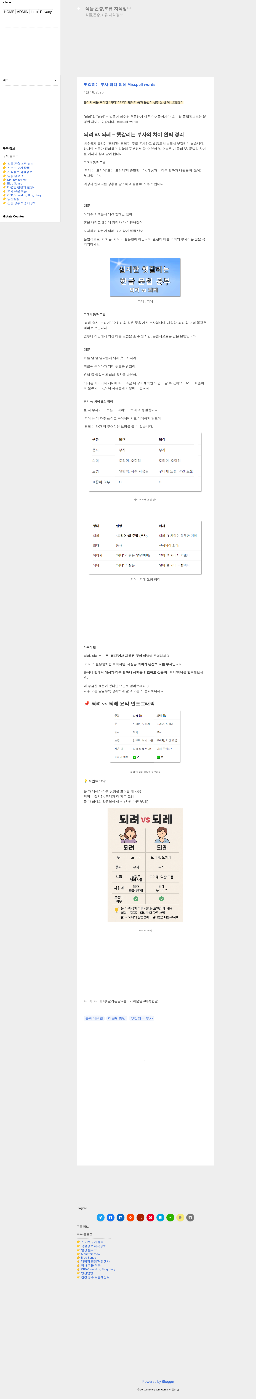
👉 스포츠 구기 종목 (90, 1242)
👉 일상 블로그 (87, 1250)
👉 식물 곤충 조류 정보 (18, 163)
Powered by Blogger (158, 1381)
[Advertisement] (236, 77)
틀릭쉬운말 (94, 1018)
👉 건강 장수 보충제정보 (93, 1277)
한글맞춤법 (117, 1018)
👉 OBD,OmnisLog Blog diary (96, 1269)
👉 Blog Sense (86, 1257)
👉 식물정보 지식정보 (91, 1246)
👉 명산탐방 (85, 1273)
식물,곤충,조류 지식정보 (108, 8)
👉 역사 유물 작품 (89, 1265)
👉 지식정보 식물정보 (17, 172)
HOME (9, 12)
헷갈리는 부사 (141, 1018)
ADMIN (22, 12)
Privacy (46, 12)
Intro (34, 12)
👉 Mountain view (88, 1254)
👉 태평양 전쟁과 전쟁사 (93, 1261)
